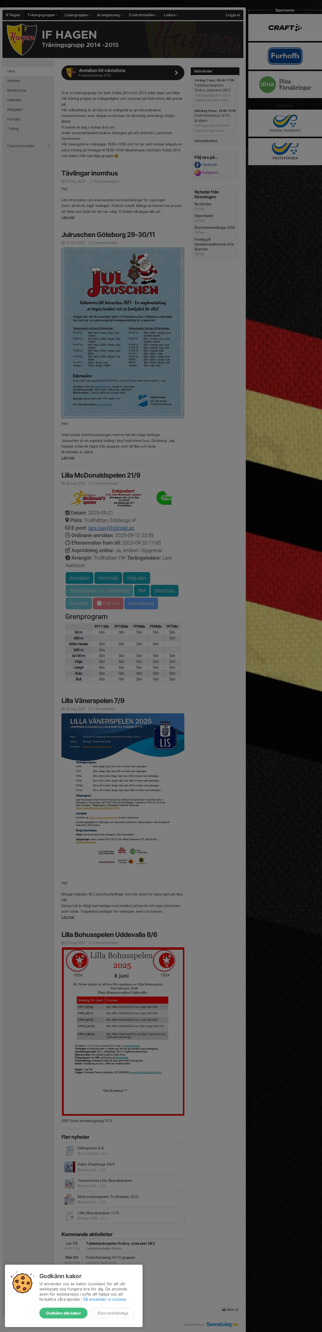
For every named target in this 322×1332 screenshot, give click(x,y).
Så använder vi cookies (104, 1299)
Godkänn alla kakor (63, 1313)
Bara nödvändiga (113, 1313)
